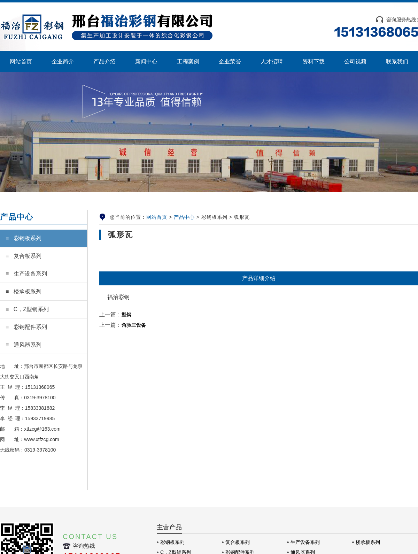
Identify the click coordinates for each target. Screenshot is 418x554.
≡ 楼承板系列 (23, 291)
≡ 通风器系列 (23, 345)
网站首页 (156, 217)
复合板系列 (237, 542)
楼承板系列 (368, 542)
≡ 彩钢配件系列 (26, 327)
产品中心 (184, 217)
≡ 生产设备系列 (26, 274)
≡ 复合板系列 (23, 256)
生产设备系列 (305, 542)
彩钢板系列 (172, 542)
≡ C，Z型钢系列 (27, 309)
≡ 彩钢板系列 (23, 238)
